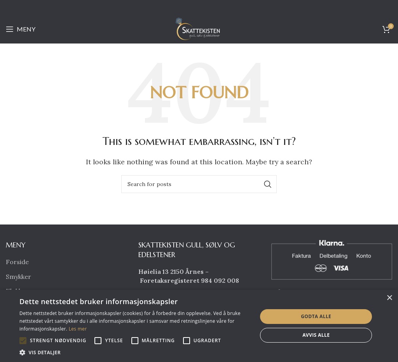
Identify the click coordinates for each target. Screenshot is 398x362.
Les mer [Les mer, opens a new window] (78, 328)
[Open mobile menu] (20, 29)
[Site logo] (199, 28)
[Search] (199, 184)
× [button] (389, 298)
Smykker (18, 276)
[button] (23, 340)
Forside (17, 262)
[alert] (199, 326)
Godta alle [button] (316, 316)
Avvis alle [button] (316, 335)
